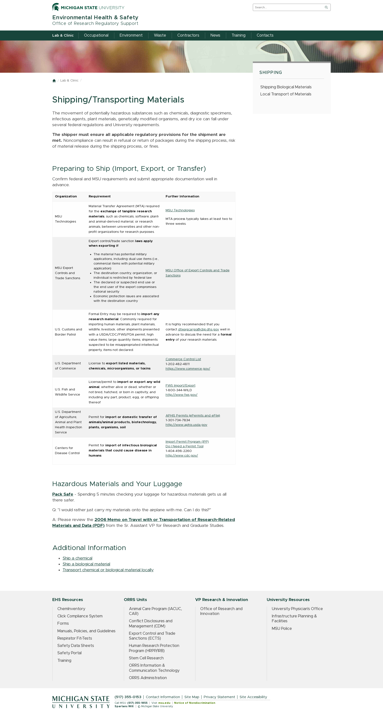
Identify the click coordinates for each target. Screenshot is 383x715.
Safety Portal (69, 653)
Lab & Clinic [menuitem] (63, 35)
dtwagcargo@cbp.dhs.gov (198, 329)
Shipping (270, 73)
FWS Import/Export (180, 385)
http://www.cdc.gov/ (182, 455)
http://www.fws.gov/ (182, 395)
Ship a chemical (77, 558)
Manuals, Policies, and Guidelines (86, 631)
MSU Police (282, 629)
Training (64, 661)
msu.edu (164, 703)
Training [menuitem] (238, 35)
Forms (63, 623)
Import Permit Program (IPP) (187, 441)
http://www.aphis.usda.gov (186, 425)
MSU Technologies (180, 210)
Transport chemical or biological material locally (108, 570)
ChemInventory (71, 609)
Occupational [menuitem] (96, 35)
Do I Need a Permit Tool (184, 446)
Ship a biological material (86, 564)
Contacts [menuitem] (265, 35)
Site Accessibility (253, 697)
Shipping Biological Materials (286, 87)
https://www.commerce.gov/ (188, 368)
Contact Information (163, 697)
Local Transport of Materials (285, 94)
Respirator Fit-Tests (74, 638)
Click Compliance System (80, 616)
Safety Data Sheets (75, 646)
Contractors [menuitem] (188, 35)
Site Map (191, 697)
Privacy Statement (219, 697)
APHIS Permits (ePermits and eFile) (193, 415)
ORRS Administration (148, 678)
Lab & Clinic (69, 80)
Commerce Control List (183, 359)
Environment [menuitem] (131, 35)
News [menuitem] (215, 35)
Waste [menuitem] (160, 35)
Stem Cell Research (146, 658)
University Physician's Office (297, 609)
